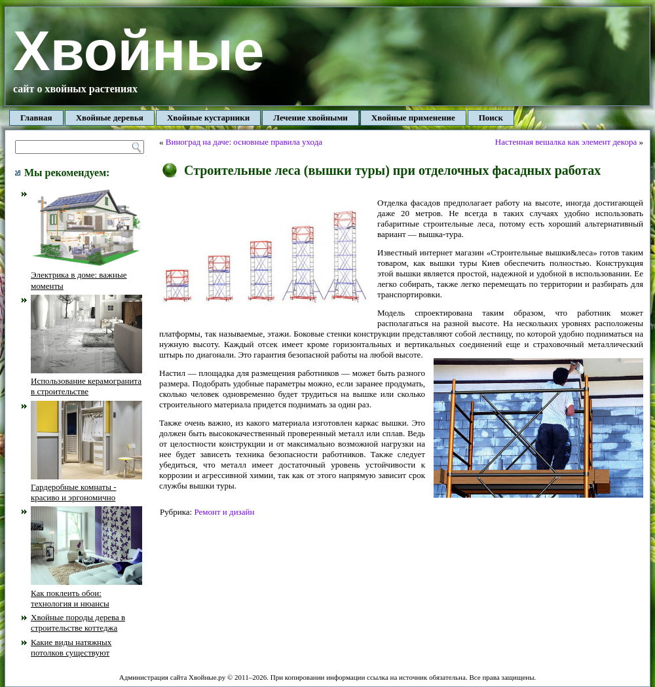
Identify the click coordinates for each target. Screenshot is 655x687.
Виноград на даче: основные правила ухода (244, 142)
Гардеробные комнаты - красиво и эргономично (86, 487)
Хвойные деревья (109, 117)
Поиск (491, 117)
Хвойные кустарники (208, 117)
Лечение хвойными (310, 117)
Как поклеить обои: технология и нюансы (86, 592)
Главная (36, 117)
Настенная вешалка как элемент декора (566, 142)
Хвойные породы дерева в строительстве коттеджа (78, 622)
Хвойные (138, 51)
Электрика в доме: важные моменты (86, 275)
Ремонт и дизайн (224, 512)
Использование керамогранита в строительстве (86, 381)
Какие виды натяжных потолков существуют (71, 647)
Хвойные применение (413, 117)
